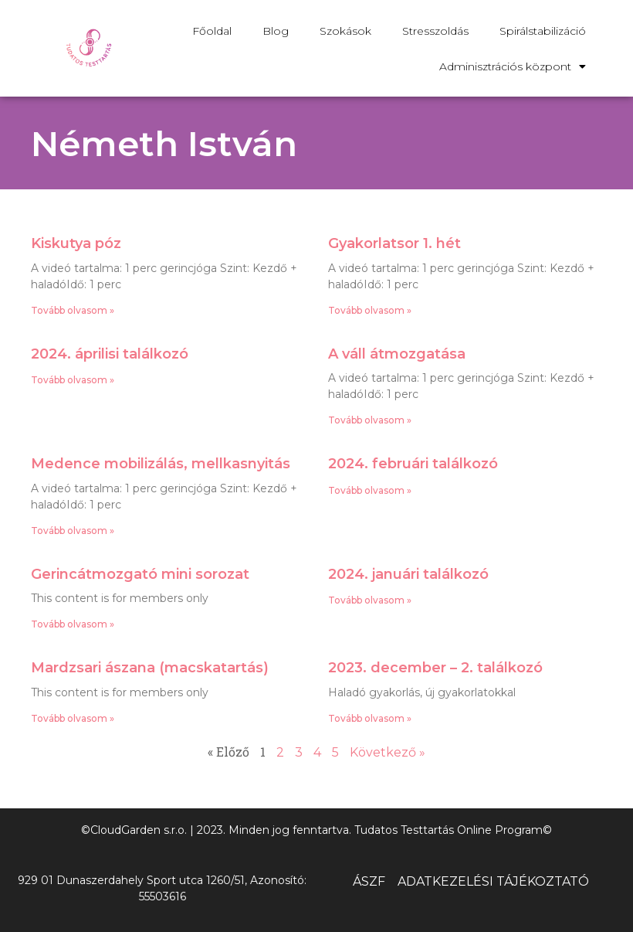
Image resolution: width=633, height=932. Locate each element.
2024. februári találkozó (413, 463)
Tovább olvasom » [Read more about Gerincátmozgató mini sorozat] (72, 624)
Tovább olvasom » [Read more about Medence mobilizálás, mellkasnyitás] (72, 530)
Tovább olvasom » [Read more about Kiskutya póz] (72, 310)
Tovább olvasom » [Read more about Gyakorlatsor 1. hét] (369, 310)
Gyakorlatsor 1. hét (394, 243)
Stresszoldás (435, 31)
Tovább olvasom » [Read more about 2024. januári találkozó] (369, 600)
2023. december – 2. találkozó (435, 667)
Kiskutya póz (76, 243)
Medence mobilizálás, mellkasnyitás (160, 463)
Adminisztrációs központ (512, 66)
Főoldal (212, 31)
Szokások (345, 31)
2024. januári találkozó (408, 574)
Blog (275, 31)
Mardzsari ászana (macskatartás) (150, 667)
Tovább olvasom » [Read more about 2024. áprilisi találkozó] (72, 380)
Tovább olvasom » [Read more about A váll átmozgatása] (369, 420)
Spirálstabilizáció (542, 31)
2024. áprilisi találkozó (109, 353)
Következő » (387, 752)
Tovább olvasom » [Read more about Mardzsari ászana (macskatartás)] (72, 718)
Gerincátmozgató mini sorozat (140, 574)
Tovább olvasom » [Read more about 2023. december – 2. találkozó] (369, 718)
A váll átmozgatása (396, 353)
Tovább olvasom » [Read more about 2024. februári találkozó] (369, 490)
